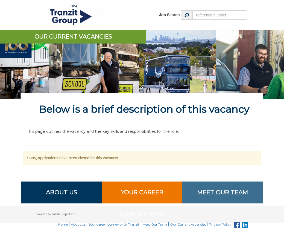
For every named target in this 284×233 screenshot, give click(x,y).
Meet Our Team (222, 192)
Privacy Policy (220, 224)
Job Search (169, 15)
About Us (61, 192)
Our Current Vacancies (188, 224)
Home (63, 224)
